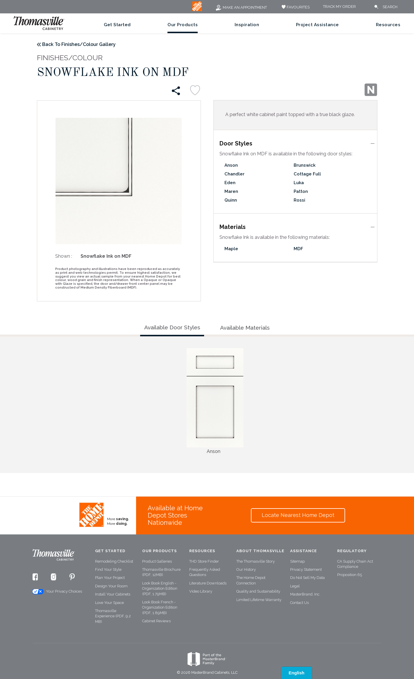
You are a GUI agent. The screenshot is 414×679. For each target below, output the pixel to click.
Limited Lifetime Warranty (258, 600)
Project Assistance (317, 24)
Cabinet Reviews (156, 621)
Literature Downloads (207, 583)
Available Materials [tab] (245, 327)
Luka (299, 182)
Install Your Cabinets (112, 594)
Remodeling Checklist (114, 561)
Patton (301, 191)
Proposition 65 (349, 575)
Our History (246, 569)
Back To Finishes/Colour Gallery (79, 44)
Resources (388, 24)
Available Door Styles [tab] (172, 327)
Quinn (230, 200)
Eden (229, 182)
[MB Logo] (197, 10)
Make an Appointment (241, 7)
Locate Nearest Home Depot (298, 515)
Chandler (234, 174)
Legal (295, 586)
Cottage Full (307, 174)
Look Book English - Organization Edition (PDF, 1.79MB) (159, 588)
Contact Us (299, 602)
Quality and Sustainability (258, 591)
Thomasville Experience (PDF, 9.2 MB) (113, 616)
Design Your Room (111, 586)
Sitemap (297, 561)
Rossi (299, 200)
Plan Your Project (110, 577)
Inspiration (247, 24)
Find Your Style (108, 569)
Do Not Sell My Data (307, 577)
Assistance (303, 551)
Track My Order (339, 7)
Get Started (117, 24)
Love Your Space (109, 602)
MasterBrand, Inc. (305, 594)
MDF (298, 248)
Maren (231, 191)
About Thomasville (260, 551)
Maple (231, 248)
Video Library (200, 591)
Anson (231, 165)
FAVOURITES (295, 7)
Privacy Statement (306, 569)
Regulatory (352, 551)
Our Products (182, 24)
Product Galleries (157, 561)
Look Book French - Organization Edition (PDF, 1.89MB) (159, 607)
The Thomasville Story (255, 561)
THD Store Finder (204, 561)
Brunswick (304, 165)
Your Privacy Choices (57, 591)
